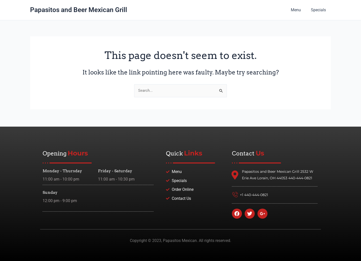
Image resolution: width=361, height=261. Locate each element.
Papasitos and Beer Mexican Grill (78, 10)
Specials (319, 10)
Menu (299, 10)
